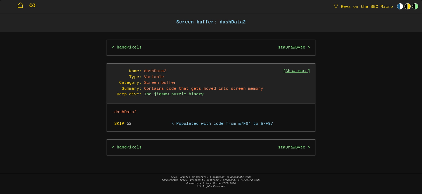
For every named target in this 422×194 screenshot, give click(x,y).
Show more (297, 71)
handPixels (129, 47)
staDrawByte (291, 47)
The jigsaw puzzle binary (173, 94)
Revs (362, 6)
